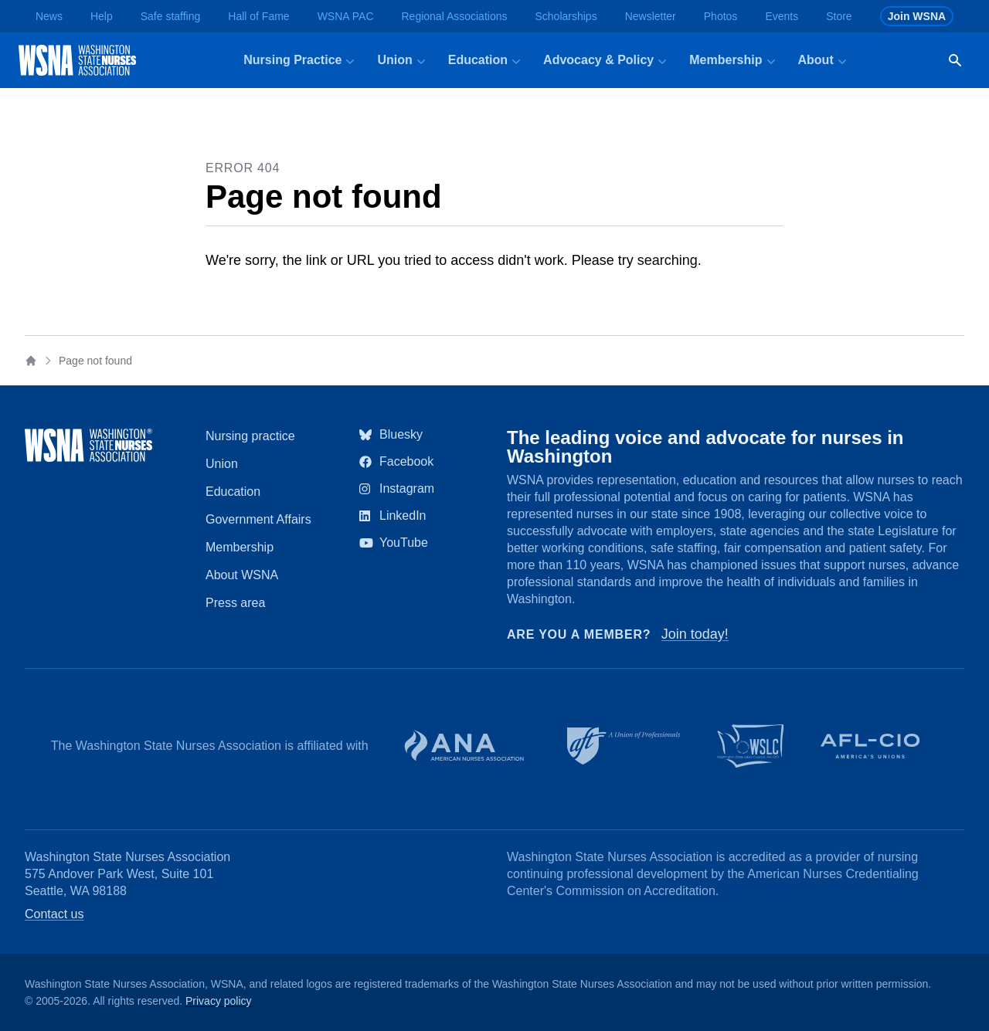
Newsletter (650, 16)
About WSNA (242, 575)
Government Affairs (258, 519)
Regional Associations (455, 16)
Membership (240, 547)
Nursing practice (250, 436)
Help (101, 16)
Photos (721, 16)
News (49, 16)
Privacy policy (218, 1001)
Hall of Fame (258, 16)
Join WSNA (917, 16)
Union (222, 463)
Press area (235, 602)
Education (233, 491)
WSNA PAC (346, 16)
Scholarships (565, 16)
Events (781, 16)
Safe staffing (171, 16)
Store (838, 16)
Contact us (54, 914)
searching (667, 260)
